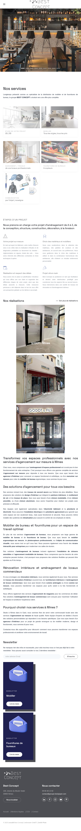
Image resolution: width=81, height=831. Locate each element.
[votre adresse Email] (32, 656)
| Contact (35, 812)
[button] (4, 4)
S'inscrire (71, 656)
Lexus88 (11, 822)
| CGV (27, 812)
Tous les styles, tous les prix (55, 133)
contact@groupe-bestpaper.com (54, 794)
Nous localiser (12, 800)
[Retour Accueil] (40, 4)
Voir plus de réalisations (68, 301)
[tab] (23, 68)
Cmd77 (34, 822)
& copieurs (47, 168)
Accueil (6, 812)
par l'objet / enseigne (14, 200)
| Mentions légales (17, 812)
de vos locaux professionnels (17, 168)
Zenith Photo (42, 822)
